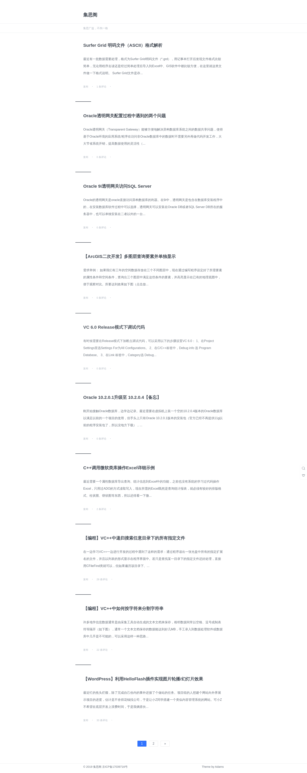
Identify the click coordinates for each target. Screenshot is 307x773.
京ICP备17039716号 (115, 766)
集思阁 (97, 766)
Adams (219, 766)
